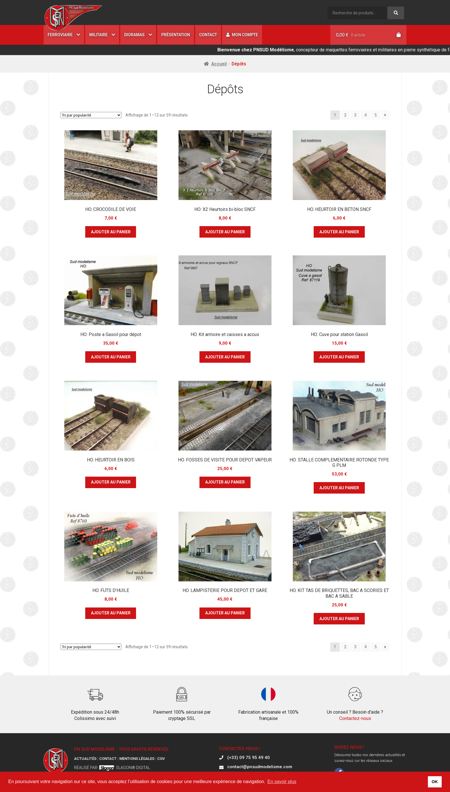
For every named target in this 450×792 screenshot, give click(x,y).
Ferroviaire (60, 34)
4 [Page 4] (365, 115)
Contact (208, 34)
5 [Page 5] (376, 115)
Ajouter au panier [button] (111, 232)
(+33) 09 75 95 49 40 (248, 757)
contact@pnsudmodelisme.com (259, 767)
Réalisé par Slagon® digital (112, 767)
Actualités (85, 758)
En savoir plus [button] (281, 781)
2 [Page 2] (345, 115)
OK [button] (435, 781)
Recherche (395, 13)
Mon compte (242, 34)
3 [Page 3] (355, 115)
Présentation (175, 34)
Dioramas (134, 34)
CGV (161, 758)
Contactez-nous (355, 718)
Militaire (98, 34)
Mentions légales (136, 758)
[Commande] (91, 115)
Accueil (219, 64)
